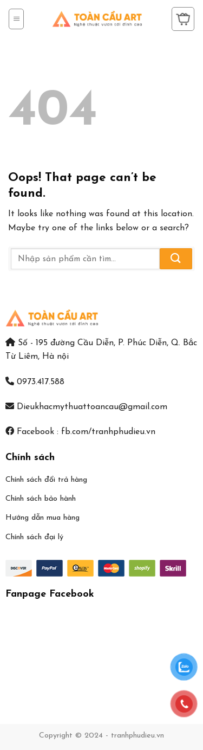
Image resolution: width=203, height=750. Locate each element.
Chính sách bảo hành (40, 499)
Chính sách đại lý (34, 537)
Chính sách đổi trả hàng (46, 480)
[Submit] (176, 258)
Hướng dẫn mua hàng (42, 518)
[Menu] (16, 19)
